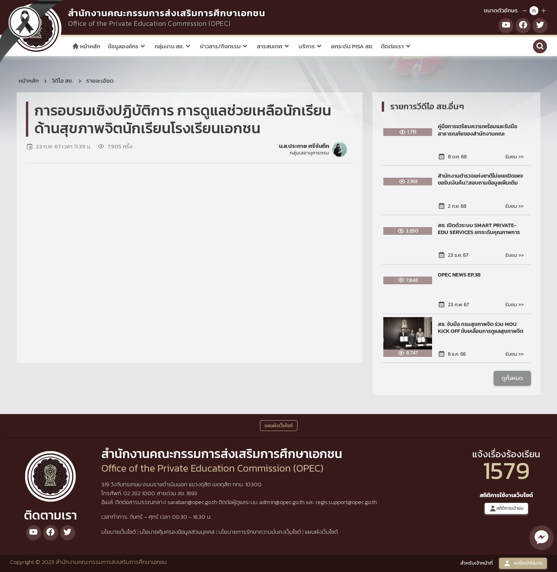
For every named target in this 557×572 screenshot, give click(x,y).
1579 (506, 470)
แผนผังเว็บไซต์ (321, 531)
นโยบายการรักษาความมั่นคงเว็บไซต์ (260, 531)
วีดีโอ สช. (62, 80)
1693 (191, 493)
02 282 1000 (140, 493)
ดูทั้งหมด (512, 378)
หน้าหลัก (86, 46)
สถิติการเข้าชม (506, 508)
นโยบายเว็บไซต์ (118, 531)
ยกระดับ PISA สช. (352, 46)
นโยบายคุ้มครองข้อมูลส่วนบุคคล (177, 531)
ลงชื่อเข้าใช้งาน (523, 563)
